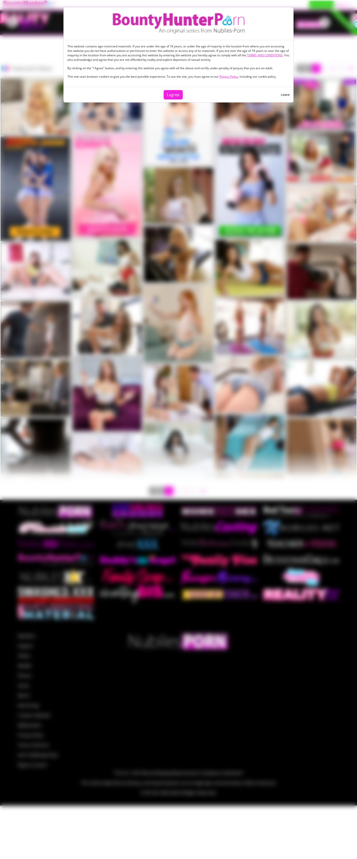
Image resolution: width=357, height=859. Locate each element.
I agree (173, 95)
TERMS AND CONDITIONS (265, 55)
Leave (285, 94)
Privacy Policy (228, 76)
